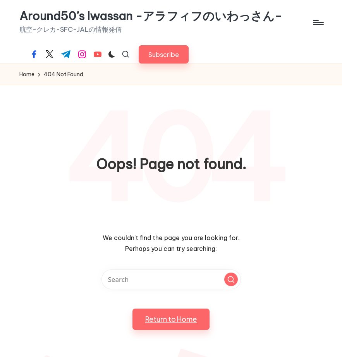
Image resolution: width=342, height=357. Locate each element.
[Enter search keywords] (171, 279)
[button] (164, 54)
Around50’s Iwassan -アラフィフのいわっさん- (150, 16)
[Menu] (318, 22)
